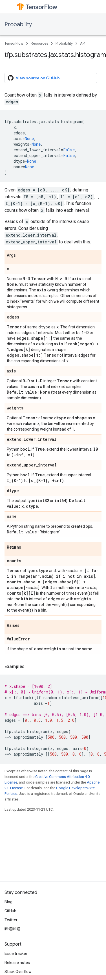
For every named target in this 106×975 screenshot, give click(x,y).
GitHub (10, 911)
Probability (18, 24)
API (82, 43)
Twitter (11, 920)
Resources (39, 43)
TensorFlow (14, 43)
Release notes (17, 962)
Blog (8, 902)
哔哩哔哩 (12, 929)
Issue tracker (16, 953)
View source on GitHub (34, 78)
